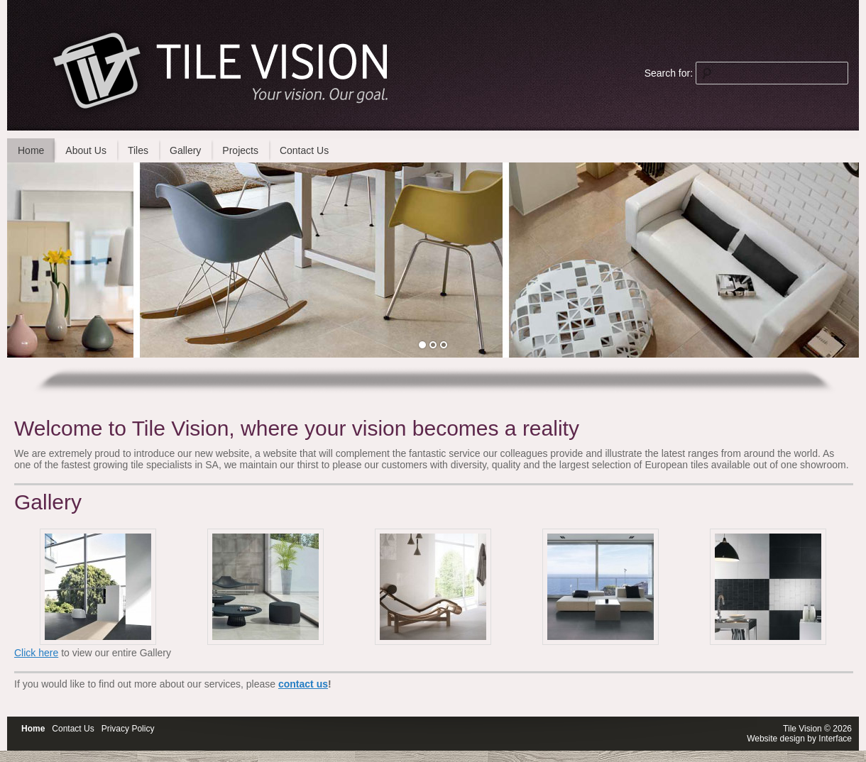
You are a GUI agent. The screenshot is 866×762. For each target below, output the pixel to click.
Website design (776, 739)
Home (31, 150)
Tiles (138, 150)
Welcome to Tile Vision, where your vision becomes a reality (296, 428)
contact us (303, 684)
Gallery (185, 150)
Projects (240, 150)
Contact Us (304, 150)
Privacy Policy (128, 729)
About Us (85, 150)
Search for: (669, 73)
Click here (36, 652)
